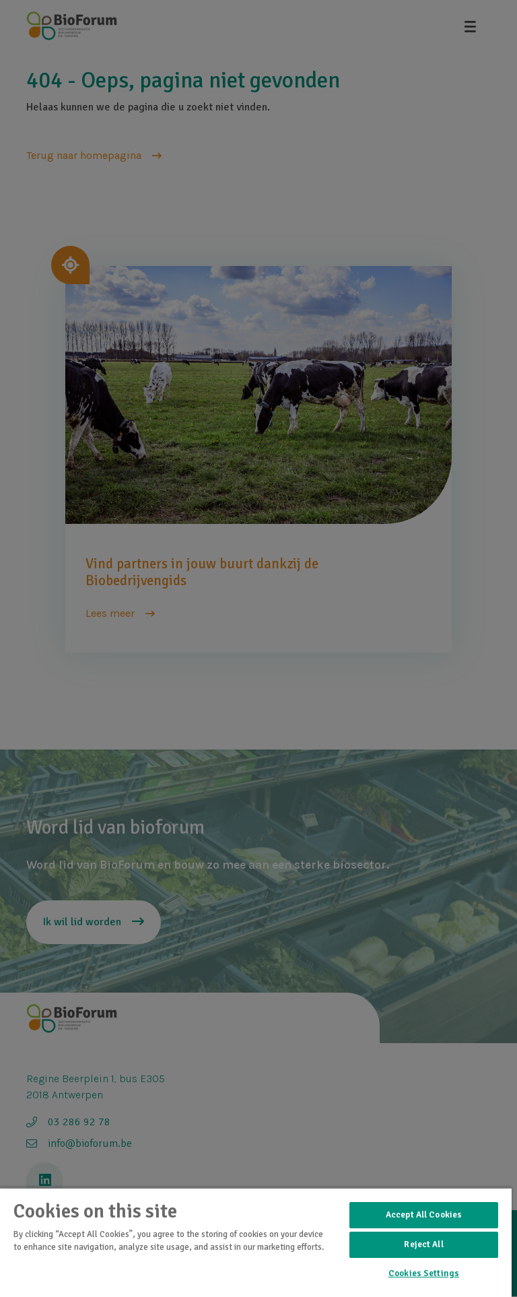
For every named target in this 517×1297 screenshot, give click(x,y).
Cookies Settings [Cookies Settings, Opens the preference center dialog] (423, 1273)
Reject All (423, 1244)
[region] (256, 1242)
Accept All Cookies (424, 1214)
